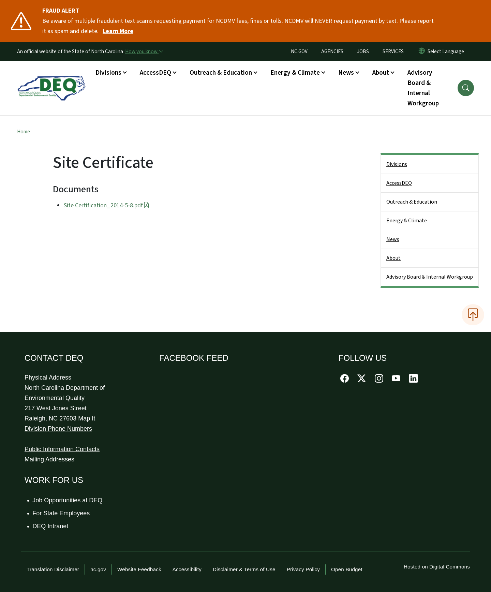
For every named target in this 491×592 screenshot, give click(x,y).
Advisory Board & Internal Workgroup (423, 88)
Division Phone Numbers (58, 428)
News (392, 239)
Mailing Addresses (49, 459)
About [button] (380, 72)
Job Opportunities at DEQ (67, 500)
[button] (466, 88)
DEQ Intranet (50, 526)
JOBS (363, 51)
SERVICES (393, 51)
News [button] (346, 72)
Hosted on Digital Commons (437, 566)
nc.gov (98, 569)
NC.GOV (299, 51)
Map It (86, 418)
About (393, 258)
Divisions (396, 164)
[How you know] (144, 51)
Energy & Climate (406, 220)
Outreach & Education (411, 202)
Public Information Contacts (62, 449)
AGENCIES (332, 51)
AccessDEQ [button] (155, 72)
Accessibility (187, 569)
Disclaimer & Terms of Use (244, 569)
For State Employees (61, 513)
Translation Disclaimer (53, 569)
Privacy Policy (303, 569)
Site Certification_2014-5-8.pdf (106, 205)
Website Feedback (139, 569)
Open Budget (346, 569)
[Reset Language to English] (422, 51)
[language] (447, 51)
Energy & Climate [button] (295, 72)
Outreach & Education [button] (221, 72)
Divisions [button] (108, 72)
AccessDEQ (399, 183)
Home (23, 131)
